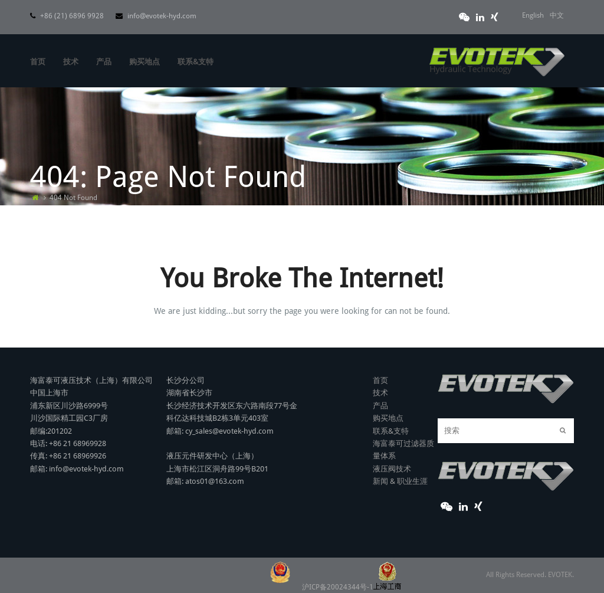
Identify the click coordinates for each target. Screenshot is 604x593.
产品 (380, 405)
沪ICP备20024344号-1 (351, 587)
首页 (380, 380)
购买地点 (388, 418)
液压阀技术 (392, 468)
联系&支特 (391, 431)
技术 (380, 392)
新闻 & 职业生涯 (400, 481)
